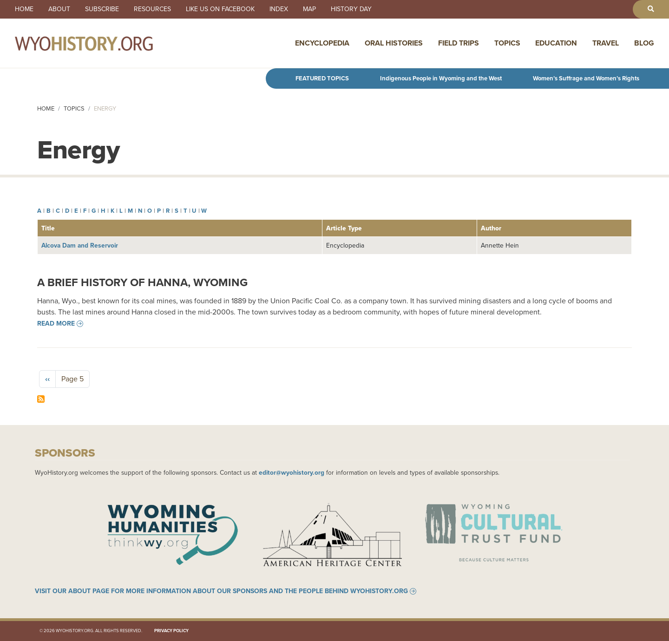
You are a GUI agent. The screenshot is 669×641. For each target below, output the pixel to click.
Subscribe (102, 9)
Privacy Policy (171, 631)
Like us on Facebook (220, 9)
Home (24, 9)
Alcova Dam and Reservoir (79, 245)
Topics (507, 43)
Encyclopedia (322, 43)
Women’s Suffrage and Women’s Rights (586, 78)
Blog (644, 43)
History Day (351, 9)
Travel (605, 43)
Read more (56, 323)
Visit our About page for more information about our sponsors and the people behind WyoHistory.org (221, 591)
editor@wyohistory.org (291, 472)
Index (278, 9)
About (59, 9)
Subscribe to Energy (41, 399)
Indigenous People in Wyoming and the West (441, 78)
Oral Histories (394, 43)
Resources (152, 9)
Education (556, 43)
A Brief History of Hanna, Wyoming (142, 282)
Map (309, 9)
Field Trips (458, 43)
